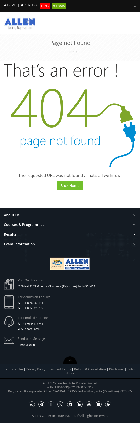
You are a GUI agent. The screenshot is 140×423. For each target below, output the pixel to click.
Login (58, 6)
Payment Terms (60, 369)
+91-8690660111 (32, 303)
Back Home (69, 185)
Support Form (30, 329)
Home (11, 5)
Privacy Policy (35, 369)
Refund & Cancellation (90, 369)
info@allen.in (26, 344)
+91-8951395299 (32, 308)
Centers (31, 5)
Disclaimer (117, 369)
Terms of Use (13, 369)
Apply (45, 6)
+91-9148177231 (32, 324)
